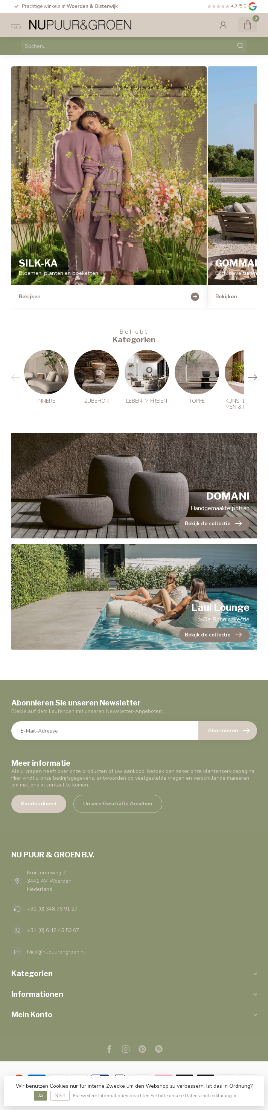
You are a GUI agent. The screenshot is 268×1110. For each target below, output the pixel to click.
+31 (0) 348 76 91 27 (52, 908)
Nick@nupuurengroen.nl (56, 951)
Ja (40, 1095)
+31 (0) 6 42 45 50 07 (53, 930)
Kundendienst (38, 803)
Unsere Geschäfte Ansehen (117, 803)
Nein (60, 1095)
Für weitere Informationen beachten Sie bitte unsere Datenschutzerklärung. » (154, 1095)
